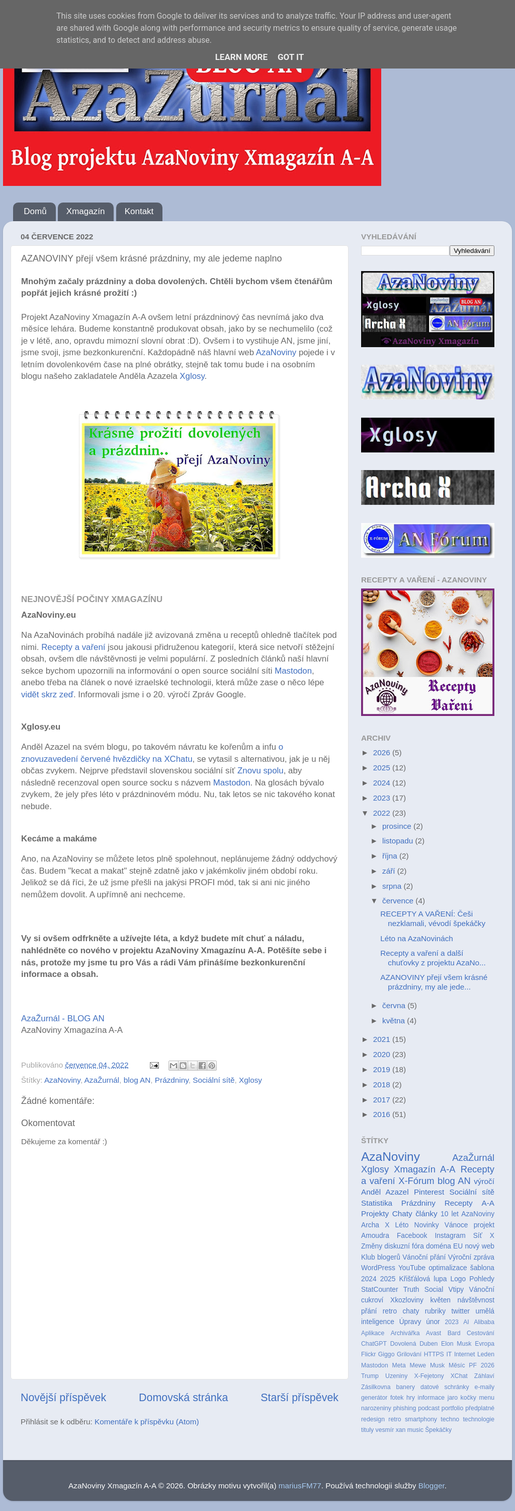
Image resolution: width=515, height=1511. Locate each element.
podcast (429, 1408)
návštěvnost (476, 1300)
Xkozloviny (406, 1300)
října (390, 855)
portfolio (453, 1408)
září (389, 871)
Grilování (409, 1354)
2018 (382, 1084)
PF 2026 (481, 1365)
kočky (468, 1397)
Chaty (402, 1213)
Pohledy (481, 1279)
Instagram (450, 1235)
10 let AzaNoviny (467, 1214)
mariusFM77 (300, 1485)
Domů (35, 211)
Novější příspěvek (63, 1398)
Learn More (241, 57)
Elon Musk (456, 1343)
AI (466, 1322)
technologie (478, 1419)
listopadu (398, 840)
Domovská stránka (183, 1398)
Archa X (375, 1225)
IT (449, 1354)
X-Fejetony (429, 1375)
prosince (397, 826)
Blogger (431, 1485)
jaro (453, 1397)
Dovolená (403, 1343)
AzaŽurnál (102, 1080)
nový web (479, 1246)
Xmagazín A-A (424, 1169)
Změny (371, 1246)
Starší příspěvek (299, 1398)
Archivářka (405, 1333)
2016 (382, 1114)
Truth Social (423, 1289)
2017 (382, 1099)
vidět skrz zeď (47, 694)
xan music (409, 1429)
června (394, 1005)
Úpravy (410, 1322)
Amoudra (375, 1235)
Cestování (480, 1333)
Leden (485, 1354)
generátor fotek (382, 1397)
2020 (382, 1054)
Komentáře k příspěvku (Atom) (147, 1421)
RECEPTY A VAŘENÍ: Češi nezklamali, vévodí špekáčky (432, 918)
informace (431, 1397)
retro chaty (401, 1311)
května (394, 1020)
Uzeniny (396, 1375)
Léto (402, 1225)
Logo (458, 1279)
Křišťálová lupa (423, 1279)
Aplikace (372, 1333)
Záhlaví (484, 1375)
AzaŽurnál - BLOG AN (63, 1018)
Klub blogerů (380, 1257)
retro (394, 1419)
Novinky (426, 1225)
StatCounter (379, 1289)
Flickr (368, 1354)
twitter (460, 1311)
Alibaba (484, 1322)
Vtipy (456, 1289)
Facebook (412, 1235)
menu (486, 1397)
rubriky (435, 1311)
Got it (291, 57)
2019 (382, 1069)
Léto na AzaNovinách (416, 938)
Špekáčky (438, 1429)
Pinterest (429, 1192)
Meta (399, 1365)
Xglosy (192, 376)
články (426, 1213)
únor (433, 1322)
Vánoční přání (424, 1257)
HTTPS (434, 1354)
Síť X (483, 1235)
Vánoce (456, 1225)
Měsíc (457, 1365)
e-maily (484, 1387)
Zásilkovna (375, 1387)
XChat (459, 1375)
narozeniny (376, 1408)
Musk (437, 1365)
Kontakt (139, 211)
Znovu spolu (259, 770)
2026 (382, 752)
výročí (484, 1181)
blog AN (137, 1080)
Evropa (484, 1343)
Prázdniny (172, 1080)
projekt (484, 1225)
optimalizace (447, 1268)
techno (450, 1419)
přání (369, 1311)
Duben (428, 1343)
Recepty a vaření (73, 647)
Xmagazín (85, 211)
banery (405, 1387)
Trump (370, 1375)
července (398, 900)
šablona (482, 1268)
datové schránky (444, 1387)
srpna (393, 886)
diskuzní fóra (403, 1246)
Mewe (418, 1365)
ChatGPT (374, 1343)
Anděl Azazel (385, 1192)
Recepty (459, 1203)
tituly (367, 1429)
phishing (404, 1408)
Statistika (376, 1203)
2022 (382, 813)
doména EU (444, 1246)
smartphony (421, 1419)
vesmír (385, 1429)
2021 (382, 1039)
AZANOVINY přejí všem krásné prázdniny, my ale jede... (433, 982)
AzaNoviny (277, 352)
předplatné (479, 1408)
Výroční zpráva (471, 1257)
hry (410, 1397)
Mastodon (293, 671)
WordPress (378, 1268)
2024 (382, 782)
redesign (373, 1419)
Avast (433, 1333)
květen (440, 1300)
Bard (454, 1333)
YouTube (411, 1268)
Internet (464, 1354)
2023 (382, 798)
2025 (382, 767)
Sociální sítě (213, 1080)
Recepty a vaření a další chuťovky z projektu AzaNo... (433, 957)
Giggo (386, 1354)
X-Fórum (416, 1180)
